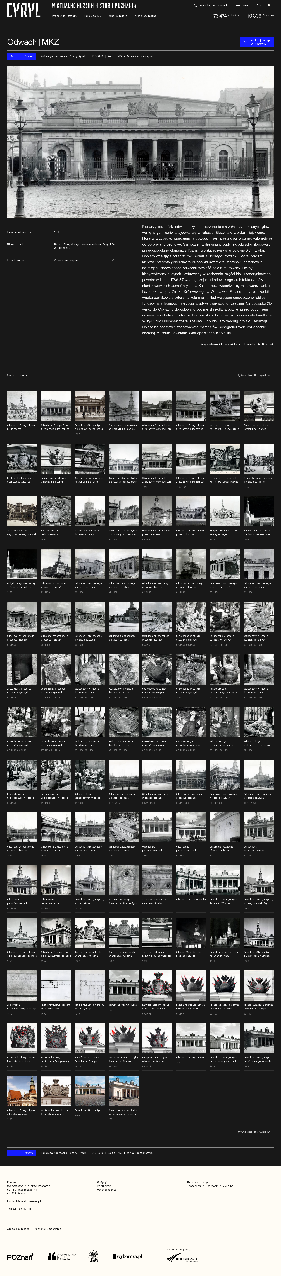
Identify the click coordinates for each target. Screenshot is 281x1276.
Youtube (228, 1186)
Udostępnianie (106, 1189)
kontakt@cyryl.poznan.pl (24, 1201)
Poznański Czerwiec (47, 1229)
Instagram (194, 1186)
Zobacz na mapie (84, 260)
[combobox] (30, 375)
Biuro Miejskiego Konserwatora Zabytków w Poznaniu (84, 245)
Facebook (212, 1186)
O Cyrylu (103, 1182)
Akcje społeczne (18, 1229)
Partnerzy (104, 1186)
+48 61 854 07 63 (19, 1209)
